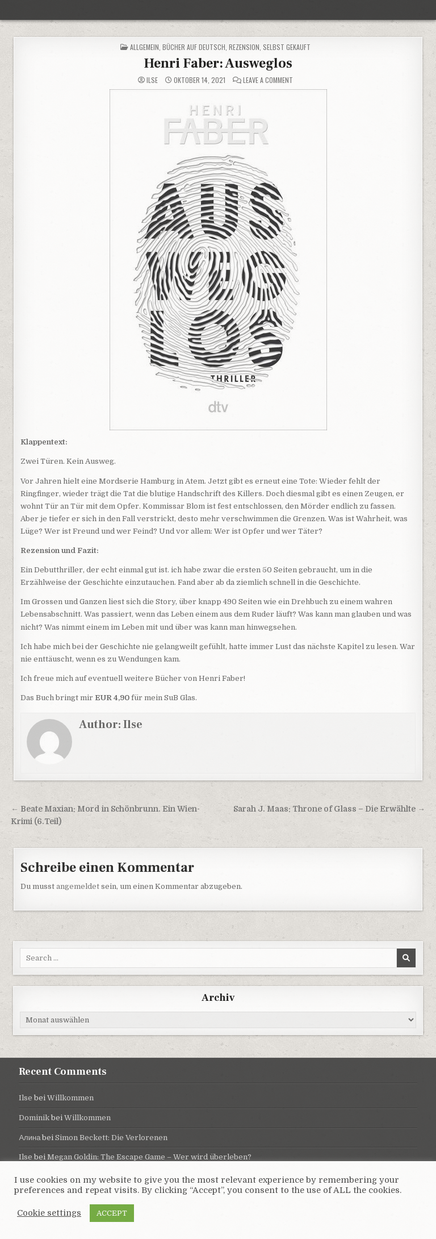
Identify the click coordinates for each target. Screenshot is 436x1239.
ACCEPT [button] (112, 1213)
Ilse (152, 80)
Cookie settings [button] (49, 1213)
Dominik (34, 1117)
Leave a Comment (268, 80)
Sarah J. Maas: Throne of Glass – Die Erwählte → (329, 809)
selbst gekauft (287, 47)
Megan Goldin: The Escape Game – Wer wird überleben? (149, 1157)
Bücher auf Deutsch (193, 47)
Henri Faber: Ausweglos (218, 63)
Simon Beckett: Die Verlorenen (111, 1137)
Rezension (244, 47)
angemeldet (77, 886)
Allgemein (144, 47)
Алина (29, 1137)
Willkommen (70, 1098)
